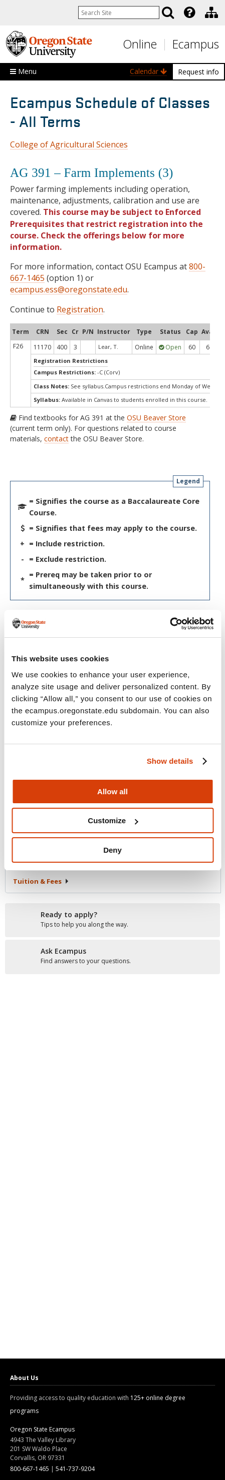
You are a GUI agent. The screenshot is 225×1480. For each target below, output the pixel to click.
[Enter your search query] (118, 12)
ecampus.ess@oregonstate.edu (68, 289)
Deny (112, 850)
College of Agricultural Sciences (69, 144)
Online (140, 44)
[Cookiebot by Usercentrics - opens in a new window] (169, 623)
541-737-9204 (75, 1469)
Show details (170, 761)
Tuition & (41, 881)
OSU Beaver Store (156, 417)
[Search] (167, 12)
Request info (198, 71)
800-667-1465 (29, 1469)
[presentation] (188, 12)
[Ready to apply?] (112, 920)
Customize (113, 820)
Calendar (148, 71)
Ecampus (195, 44)
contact (56, 438)
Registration (80, 309)
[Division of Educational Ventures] (211, 12)
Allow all (112, 791)
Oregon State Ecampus (42, 1429)
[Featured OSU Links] (189, 12)
